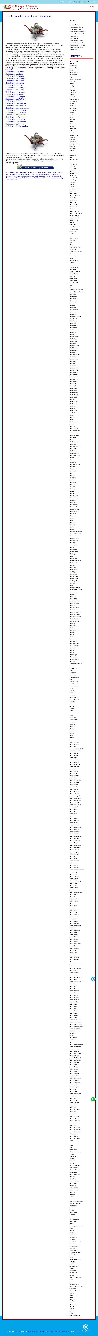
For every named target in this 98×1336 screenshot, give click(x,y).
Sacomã (72, 1035)
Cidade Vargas (74, 220)
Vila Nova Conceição (75, 534)
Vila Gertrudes (74, 442)
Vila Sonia (72, 634)
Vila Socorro (73, 630)
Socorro (72, 1033)
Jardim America (74, 746)
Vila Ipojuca (73, 471)
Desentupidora (29, 176)
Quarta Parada (74, 267)
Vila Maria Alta (74, 495)
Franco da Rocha (74, 1255)
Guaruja (72, 1268)
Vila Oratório (73, 545)
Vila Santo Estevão (75, 614)
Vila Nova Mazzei (74, 538)
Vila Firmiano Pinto (75, 430)
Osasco (72, 1210)
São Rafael (73, 146)
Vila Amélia (73, 307)
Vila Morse (73, 518)
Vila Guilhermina (74, 453)
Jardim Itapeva (74, 901)
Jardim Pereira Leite (75, 982)
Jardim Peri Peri (74, 986)
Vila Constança (74, 379)
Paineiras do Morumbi (76, 251)
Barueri (72, 1197)
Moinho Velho (73, 106)
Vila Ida (72, 457)
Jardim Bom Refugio (75, 780)
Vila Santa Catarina (75, 601)
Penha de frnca (74, 1167)
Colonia (72, 222)
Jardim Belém (73, 778)
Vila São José (73, 623)
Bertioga (72, 1261)
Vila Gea (72, 439)
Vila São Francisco (75, 619)
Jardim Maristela (74, 937)
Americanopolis (74, 61)
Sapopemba (73, 148)
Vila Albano (73, 294)
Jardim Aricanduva (75, 764)
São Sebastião (74, 1273)
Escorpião (83, 2)
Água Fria (72, 166)
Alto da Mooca (74, 657)
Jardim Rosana (74, 1015)
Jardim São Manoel (75, 1071)
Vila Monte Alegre (75, 509)
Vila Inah (72, 460)
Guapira (72, 233)
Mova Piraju (73, 249)
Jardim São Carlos (75, 1055)
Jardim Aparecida (74, 762)
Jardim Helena (73, 885)
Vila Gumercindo (74, 435)
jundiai (71, 1223)
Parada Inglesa (74, 256)
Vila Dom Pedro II (74, 406)
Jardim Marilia (73, 932)
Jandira (72, 1282)
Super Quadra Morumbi (76, 289)
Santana (72, 130)
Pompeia (72, 262)
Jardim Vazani (73, 1123)
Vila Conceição (74, 374)
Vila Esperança (74, 422)
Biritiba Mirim (73, 1244)
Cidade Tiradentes (75, 218)
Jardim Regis (73, 1006)
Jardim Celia (73, 811)
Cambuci (72, 690)
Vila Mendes (73, 469)
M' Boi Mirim (73, 1150)
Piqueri (72, 121)
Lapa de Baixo (74, 238)
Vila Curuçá (73, 386)
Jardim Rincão (73, 1008)
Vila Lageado (73, 482)
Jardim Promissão (75, 999)
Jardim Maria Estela (75, 928)
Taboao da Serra (74, 1239)
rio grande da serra (75, 1252)
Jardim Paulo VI (74, 975)
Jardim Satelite (74, 1085)
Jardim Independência (76, 892)
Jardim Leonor (74, 910)
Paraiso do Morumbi (75, 1165)
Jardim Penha (73, 979)
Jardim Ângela (73, 757)
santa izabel (73, 1250)
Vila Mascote (73, 298)
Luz (71, 242)
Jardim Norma (74, 952)
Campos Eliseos (74, 68)
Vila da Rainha (73, 388)
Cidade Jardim (73, 200)
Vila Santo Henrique (75, 616)
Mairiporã (72, 1300)
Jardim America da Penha (77, 749)
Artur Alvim (73, 63)
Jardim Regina (73, 1004)
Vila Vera (72, 650)
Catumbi (72, 706)
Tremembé (73, 1156)
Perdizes (72, 115)
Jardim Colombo (74, 820)
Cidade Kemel (73, 204)
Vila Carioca (73, 357)
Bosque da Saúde (74, 677)
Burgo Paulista (74, 686)
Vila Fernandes (74, 428)
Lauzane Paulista (74, 99)
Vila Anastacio (73, 312)
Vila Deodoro (73, 397)
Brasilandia (73, 184)
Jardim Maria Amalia (75, 925)
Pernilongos (92, 2)
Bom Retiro (73, 675)
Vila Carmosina (74, 359)
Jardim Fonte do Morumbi (77, 870)
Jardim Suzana (74, 1098)
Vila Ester (72, 424)
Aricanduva (73, 175)
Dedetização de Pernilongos (22, 174)
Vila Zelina (72, 652)
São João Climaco (74, 137)
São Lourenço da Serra (76, 1286)
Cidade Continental (75, 195)
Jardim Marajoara (74, 923)
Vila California (73, 348)
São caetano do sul (75, 1203)
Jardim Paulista (74, 970)
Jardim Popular (74, 995)
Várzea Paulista (74, 1304)
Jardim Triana (73, 1111)
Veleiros (72, 157)
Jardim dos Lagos (74, 854)
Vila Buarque (73, 341)
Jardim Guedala (74, 883)
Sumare (72, 153)
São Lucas (72, 139)
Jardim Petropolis (74, 988)
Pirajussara (73, 124)
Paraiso (72, 1163)
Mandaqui (72, 1147)
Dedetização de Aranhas (42, 176)
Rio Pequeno (73, 1037)
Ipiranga (72, 728)
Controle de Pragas (11, 172)
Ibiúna (71, 1295)
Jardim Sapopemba (75, 1082)
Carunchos (68, 2)
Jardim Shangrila (74, 1087)
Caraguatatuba (74, 1266)
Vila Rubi (72, 594)
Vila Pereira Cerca (74, 563)
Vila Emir (72, 417)
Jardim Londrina (74, 914)
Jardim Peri (73, 984)
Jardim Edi (72, 856)
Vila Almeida (73, 303)
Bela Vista (72, 182)
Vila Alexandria (74, 301)
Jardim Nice (73, 950)
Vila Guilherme (74, 451)
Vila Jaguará (73, 478)
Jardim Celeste (74, 809)
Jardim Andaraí (74, 755)
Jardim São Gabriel (75, 1062)
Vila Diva (72, 399)
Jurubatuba (73, 97)
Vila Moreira (73, 516)
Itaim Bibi (72, 90)
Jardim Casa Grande (75, 805)
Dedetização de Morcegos (77, 29)
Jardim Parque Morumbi (76, 964)
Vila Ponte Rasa (74, 576)
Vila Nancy (72, 522)
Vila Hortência (73, 1185)
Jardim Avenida (74, 771)
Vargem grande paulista (76, 1226)
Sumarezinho (73, 155)
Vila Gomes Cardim (75, 446)
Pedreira (72, 112)
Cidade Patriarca (74, 211)
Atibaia (72, 1257)
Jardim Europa (74, 863)
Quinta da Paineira (75, 271)
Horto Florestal (74, 719)
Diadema (72, 1199)
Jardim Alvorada (74, 744)
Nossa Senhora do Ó (75, 247)
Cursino (72, 713)
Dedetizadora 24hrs (40, 178)
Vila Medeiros (73, 462)
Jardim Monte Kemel (75, 943)
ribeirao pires (73, 1221)
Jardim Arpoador (74, 1190)
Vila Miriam (73, 502)
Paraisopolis (73, 108)
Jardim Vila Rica (74, 1134)
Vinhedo (72, 1311)
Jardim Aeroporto (75, 742)
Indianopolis (73, 83)
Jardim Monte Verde (75, 946)
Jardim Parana (74, 961)
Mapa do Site (66, 1331)
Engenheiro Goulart (75, 77)
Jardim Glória (73, 874)
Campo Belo (73, 693)
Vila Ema (72, 415)
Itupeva (72, 1309)
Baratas (61, 2)
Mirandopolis (73, 101)
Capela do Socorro (75, 189)
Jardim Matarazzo (75, 766)
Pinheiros (72, 119)
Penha (71, 258)
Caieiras (72, 1293)
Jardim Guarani (74, 878)
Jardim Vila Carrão (75, 1127)
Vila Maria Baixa (74, 498)
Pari (71, 1042)
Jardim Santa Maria (75, 1029)
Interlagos (72, 86)
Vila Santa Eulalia (74, 603)
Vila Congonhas (74, 377)
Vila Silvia (72, 628)
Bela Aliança (73, 180)
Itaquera (72, 94)
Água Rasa (73, 171)
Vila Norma (73, 529)
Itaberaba (72, 88)
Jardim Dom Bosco (75, 849)
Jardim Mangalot (74, 921)
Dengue (76, 2)
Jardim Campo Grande (76, 798)
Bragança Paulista (75, 1315)
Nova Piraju (73, 1179)
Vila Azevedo (73, 327)
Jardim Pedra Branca (75, 977)
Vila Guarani (73, 448)
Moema (72, 103)
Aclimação (72, 162)
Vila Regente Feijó (75, 587)
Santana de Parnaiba (75, 1277)
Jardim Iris (72, 896)
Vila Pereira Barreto (75, 560)
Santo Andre (73, 1205)
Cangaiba (72, 186)
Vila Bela (72, 334)
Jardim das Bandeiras (76, 836)
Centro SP (72, 710)
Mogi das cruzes (74, 1219)
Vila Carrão (73, 361)
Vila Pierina (73, 567)
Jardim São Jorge (74, 1067)
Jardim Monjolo (74, 941)
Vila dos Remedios (75, 413)
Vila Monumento (74, 511)
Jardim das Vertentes (75, 847)
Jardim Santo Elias (75, 1049)
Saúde (71, 285)
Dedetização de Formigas (43, 172)
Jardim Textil (73, 1107)
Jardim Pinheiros (74, 990)
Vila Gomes (73, 444)
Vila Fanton (73, 426)
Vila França (73, 437)
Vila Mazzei (73, 352)
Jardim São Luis (74, 1069)
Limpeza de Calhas (12, 180)
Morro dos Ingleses (75, 1152)
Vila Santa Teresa (74, 607)
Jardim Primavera (74, 997)
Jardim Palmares (74, 957)
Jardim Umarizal (74, 1118)
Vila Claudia (73, 366)
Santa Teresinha (74, 283)
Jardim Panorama (74, 959)
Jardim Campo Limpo (75, 800)
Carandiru (72, 702)
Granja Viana (73, 231)
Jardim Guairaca (74, 876)
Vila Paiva (72, 547)
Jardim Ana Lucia (74, 753)
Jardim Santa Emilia (75, 1020)
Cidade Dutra (73, 198)
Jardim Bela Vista (74, 775)
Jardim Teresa (74, 1105)
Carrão (72, 704)
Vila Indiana (73, 466)
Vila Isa (72, 473)
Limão (71, 1145)
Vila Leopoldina (74, 484)
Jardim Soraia (73, 1096)
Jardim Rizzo (73, 1011)
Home (92, 6)
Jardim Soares (73, 1091)
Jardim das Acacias (75, 831)
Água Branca (73, 164)
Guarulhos (72, 1214)
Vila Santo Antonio (75, 610)
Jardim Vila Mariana (75, 1132)
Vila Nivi (72, 527)
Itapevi (71, 1279)
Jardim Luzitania (74, 917)
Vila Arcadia (73, 323)
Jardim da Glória (74, 825)
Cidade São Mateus (75, 215)
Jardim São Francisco (75, 1060)
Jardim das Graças (75, 840)
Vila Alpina (72, 305)
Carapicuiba (73, 1275)
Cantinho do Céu (74, 697)
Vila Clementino (74, 372)
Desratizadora (18, 176)
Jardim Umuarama (75, 1120)
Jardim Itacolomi (74, 899)
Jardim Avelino (74, 769)
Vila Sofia (72, 632)
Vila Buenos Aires (74, 345)
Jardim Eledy (73, 858)
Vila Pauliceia (73, 558)
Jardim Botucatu (74, 784)
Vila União (72, 648)
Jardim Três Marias (75, 1109)
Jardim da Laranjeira (75, 827)
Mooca (72, 245)
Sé (70, 287)
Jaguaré (72, 737)
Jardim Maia (73, 919)
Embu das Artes (74, 1284)
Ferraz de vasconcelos (76, 1259)
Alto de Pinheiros (74, 659)
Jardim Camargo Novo (76, 796)
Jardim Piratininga (75, 993)
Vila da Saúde (73, 390)
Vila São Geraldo (74, 621)
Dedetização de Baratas (26, 172)
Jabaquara (72, 556)
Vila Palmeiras (73, 549)
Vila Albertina (73, 296)
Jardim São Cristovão (75, 1058)
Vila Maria (72, 493)
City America (73, 74)
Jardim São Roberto (75, 1078)
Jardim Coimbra (74, 818)
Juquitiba (72, 1297)
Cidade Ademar (74, 193)
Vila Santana (73, 605)
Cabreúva (72, 1302)
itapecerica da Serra (75, 1241)
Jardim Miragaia (74, 843)
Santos (72, 1208)
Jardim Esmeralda (75, 861)
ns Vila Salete (73, 598)
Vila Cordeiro (73, 381)
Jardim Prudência (74, 1002)
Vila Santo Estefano (75, 612)
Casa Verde (73, 191)
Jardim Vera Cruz (74, 1125)
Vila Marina (73, 269)
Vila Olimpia (73, 542)
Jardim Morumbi (74, 948)
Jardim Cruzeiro (74, 822)
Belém (71, 670)
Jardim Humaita (74, 890)
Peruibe (72, 1264)
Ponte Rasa (73, 265)
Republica (72, 276)
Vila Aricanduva (74, 325)
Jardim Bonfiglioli (74, 782)
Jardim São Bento (74, 1051)
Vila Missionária (74, 504)
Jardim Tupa (73, 1114)
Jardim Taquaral (74, 1102)
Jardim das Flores (74, 838)
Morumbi (72, 1158)
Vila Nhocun (73, 525)
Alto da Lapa (73, 655)
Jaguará (72, 733)
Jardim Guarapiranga (75, 881)
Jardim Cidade (73, 814)
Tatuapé (72, 1031)
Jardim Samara (74, 1017)
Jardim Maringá (74, 934)
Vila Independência (75, 464)
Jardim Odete (73, 955)
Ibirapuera (72, 722)
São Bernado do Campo (76, 1201)
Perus (71, 117)
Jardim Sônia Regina (75, 1093)
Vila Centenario (74, 368)
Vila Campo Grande (75, 354)
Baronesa (72, 666)
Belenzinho (73, 672)
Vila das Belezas (74, 392)
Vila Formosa (73, 433)
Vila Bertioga (73, 339)
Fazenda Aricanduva (75, 227)
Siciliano (72, 151)
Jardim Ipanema (74, 894)
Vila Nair (72, 520)
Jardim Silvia (73, 1089)
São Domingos (74, 135)
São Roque (73, 1288)
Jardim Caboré (74, 789)
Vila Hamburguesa (75, 455)
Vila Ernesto (73, 419)
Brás (71, 679)
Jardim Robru (73, 1013)
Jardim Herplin (74, 887)
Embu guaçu (73, 1237)
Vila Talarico (73, 641)
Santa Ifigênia (73, 280)
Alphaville (72, 1194)
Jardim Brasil (73, 787)
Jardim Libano (73, 912)
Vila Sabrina (73, 596)
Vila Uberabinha (74, 646)
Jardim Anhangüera (75, 760)
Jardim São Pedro (74, 1076)
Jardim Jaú (72, 908)
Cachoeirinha (73, 65)
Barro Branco (73, 668)
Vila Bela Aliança (74, 336)
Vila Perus (72, 565)
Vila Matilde (73, 343)
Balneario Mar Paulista (76, 663)
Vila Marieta (73, 254)
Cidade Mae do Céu (75, 209)
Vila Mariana (73, 500)
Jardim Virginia (74, 1136)
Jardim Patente (74, 966)
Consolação (73, 224)
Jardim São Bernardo (75, 1053)
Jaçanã (71, 735)
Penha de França (74, 260)
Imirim (71, 726)
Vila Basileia (73, 332)
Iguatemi (72, 724)
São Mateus (73, 142)
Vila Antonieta (73, 319)
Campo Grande (74, 695)
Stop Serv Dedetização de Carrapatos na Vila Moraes (43, 1331)
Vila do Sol (72, 408)
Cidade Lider (73, 207)
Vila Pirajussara (74, 569)
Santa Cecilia (73, 278)
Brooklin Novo (74, 681)
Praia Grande (73, 1212)
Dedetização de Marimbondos (78, 43)
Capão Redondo (74, 699)
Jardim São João (74, 1064)
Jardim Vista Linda (75, 1138)
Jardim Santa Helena (75, 1022)
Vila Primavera (74, 578)
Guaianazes (73, 81)
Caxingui (72, 708)
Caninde (72, 70)
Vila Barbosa (73, 330)
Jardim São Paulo (74, 1073)
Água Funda (73, 168)
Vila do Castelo (74, 401)
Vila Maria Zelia (74, 159)
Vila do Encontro (74, 404)
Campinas (72, 1235)
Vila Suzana (73, 639)
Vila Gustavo (73, 410)
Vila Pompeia (73, 574)
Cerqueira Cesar (74, 72)
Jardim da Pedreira (75, 829)
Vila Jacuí (72, 475)
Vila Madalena (73, 489)
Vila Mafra (72, 491)
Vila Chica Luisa (74, 370)
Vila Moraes (73, 513)
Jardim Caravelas (74, 802)
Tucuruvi (72, 1154)
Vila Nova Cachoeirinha (76, 531)
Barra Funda (73, 177)
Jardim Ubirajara (74, 1116)
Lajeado (72, 1143)
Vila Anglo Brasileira (75, 316)
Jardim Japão (73, 1183)
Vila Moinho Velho (75, 507)
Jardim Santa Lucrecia (76, 1024)
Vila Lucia (72, 487)
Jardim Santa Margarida (76, 1026)
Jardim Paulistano (74, 973)
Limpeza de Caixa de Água (56, 178)
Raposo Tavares (74, 274)
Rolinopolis (73, 128)
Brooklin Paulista (74, 684)
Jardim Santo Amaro (75, 1046)
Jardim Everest (74, 865)
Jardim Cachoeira (74, 791)
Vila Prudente (73, 583)
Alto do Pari (73, 661)
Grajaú (71, 715)
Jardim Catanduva (75, 807)
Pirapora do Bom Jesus (76, 1291)
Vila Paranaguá (74, 551)
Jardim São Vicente (75, 1080)
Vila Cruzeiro (73, 383)
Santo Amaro (73, 133)
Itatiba (71, 1313)
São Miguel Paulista (75, 144)
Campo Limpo (74, 1172)
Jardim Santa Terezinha (76, 1044)
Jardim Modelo (74, 939)
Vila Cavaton (73, 363)
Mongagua (73, 1270)
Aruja (71, 1217)
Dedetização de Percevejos (24, 178)
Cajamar (72, 1232)
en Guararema (74, 1246)
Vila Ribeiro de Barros (76, 589)
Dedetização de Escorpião (40, 174)
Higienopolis (73, 717)
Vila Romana (73, 592)
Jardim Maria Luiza (75, 930)
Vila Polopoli (73, 572)
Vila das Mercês (74, 395)
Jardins (71, 1141)
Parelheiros (73, 110)
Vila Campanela (74, 350)
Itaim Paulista (73, 92)
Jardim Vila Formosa (75, 1129)
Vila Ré (71, 585)
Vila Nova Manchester (76, 536)
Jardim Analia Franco (75, 751)
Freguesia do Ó (74, 229)
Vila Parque (73, 554)
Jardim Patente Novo (75, 968)
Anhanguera (73, 173)
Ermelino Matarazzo (75, 79)
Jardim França (73, 872)
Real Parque (73, 1040)
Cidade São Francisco (76, 213)
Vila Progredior (74, 581)
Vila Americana (74, 310)
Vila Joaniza (73, 480)
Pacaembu (73, 1161)
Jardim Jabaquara (74, 905)
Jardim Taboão (74, 1100)
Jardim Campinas (74, 793)
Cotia (71, 1228)
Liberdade (72, 240)
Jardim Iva (72, 903)
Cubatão (72, 1306)
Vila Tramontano (74, 643)
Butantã (72, 688)
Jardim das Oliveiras (75, 845)
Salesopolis (73, 1248)
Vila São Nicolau (74, 625)
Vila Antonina (73, 321)
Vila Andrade (73, 314)
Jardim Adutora (74, 740)
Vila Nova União (74, 540)
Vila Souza (72, 637)
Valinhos (72, 1230)
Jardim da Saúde (74, 834)
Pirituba (72, 126)
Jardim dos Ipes (74, 852)
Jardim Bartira (74, 773)
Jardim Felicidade (74, 867)
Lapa (71, 236)
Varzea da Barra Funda (76, 292)
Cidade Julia (73, 202)
